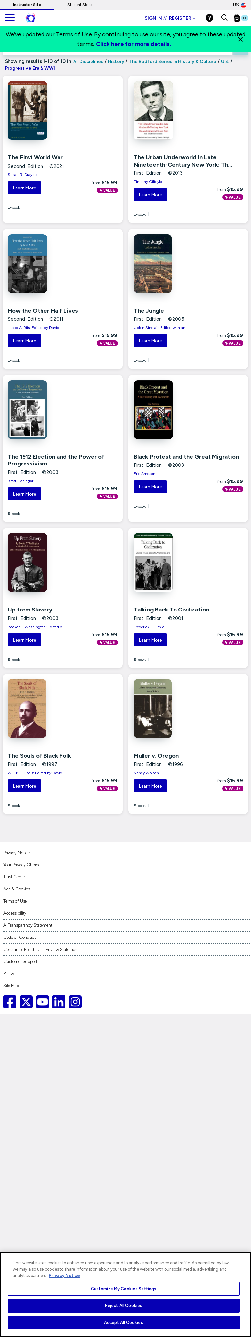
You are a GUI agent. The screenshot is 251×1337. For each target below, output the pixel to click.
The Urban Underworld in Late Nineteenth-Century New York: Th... (183, 161)
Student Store (79, 4)
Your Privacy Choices (22, 864)
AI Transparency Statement (27, 925)
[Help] (209, 18)
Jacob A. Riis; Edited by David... (35, 327)
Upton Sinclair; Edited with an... (161, 327)
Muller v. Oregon (156, 755)
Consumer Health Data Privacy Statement (41, 949)
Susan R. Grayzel (23, 174)
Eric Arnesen (144, 473)
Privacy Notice (16, 852)
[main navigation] (10, 18)
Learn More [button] (24, 188)
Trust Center (14, 876)
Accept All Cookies (123, 1322)
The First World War (35, 157)
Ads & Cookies (16, 889)
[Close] (240, 39)
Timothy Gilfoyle (148, 181)
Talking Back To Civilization (171, 609)
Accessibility (14, 913)
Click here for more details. (133, 44)
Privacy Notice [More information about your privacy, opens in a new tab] (64, 1275)
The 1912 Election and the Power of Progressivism (56, 460)
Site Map (11, 985)
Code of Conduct (19, 937)
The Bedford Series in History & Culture (172, 61)
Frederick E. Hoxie (149, 627)
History (116, 61)
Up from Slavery (30, 609)
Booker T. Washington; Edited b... (36, 627)
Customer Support (20, 961)
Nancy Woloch (146, 773)
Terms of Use (15, 901)
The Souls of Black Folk (39, 755)
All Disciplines (87, 61)
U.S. (225, 61)
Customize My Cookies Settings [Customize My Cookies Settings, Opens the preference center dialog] (124, 1288)
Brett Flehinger (20, 481)
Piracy (8, 973)
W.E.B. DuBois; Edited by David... (36, 773)
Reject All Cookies (123, 1305)
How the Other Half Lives (43, 310)
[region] (125, 1294)
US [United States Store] (239, 5)
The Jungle (149, 310)
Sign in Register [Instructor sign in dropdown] (170, 18)
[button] (224, 18)
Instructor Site (27, 4)
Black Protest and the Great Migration (186, 456)
